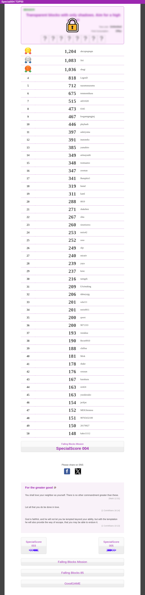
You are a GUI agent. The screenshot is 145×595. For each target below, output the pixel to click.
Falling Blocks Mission (72, 447)
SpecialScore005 (111, 545)
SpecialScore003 (34, 545)
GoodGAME (72, 583)
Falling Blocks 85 (72, 572)
